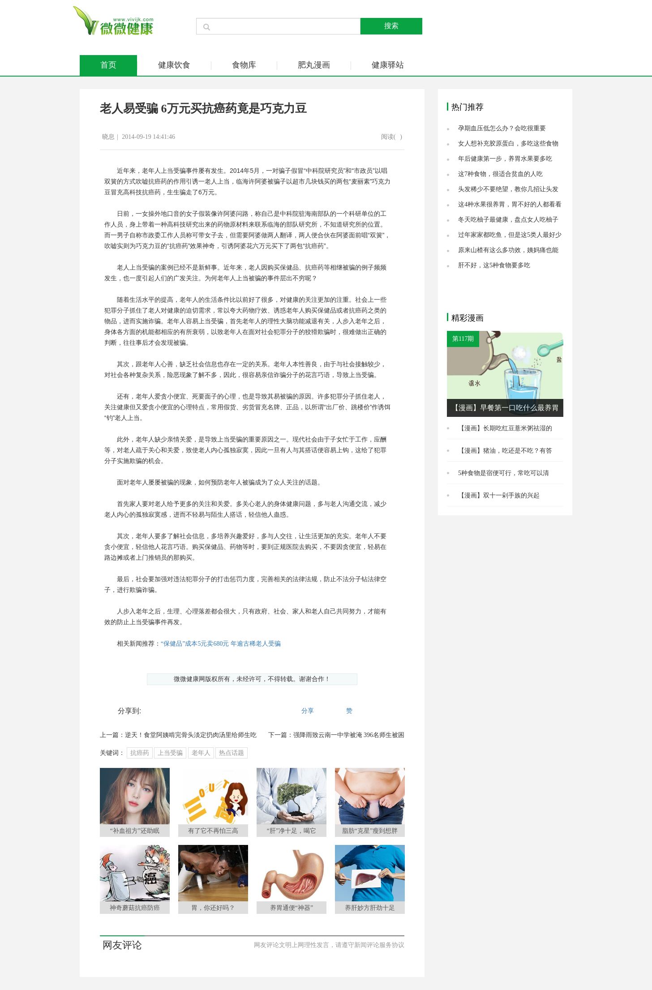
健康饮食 (174, 64)
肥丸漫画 (314, 64)
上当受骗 (170, 753)
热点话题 (231, 753)
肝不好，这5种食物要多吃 (494, 265)
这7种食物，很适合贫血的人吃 (500, 174)
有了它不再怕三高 (213, 830)
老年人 (201, 753)
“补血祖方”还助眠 (134, 830)
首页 (108, 64)
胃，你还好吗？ (213, 907)
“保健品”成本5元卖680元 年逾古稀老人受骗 (221, 643)
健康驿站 (388, 64)
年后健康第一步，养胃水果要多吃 (505, 158)
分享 (307, 710)
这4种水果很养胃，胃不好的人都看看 (510, 204)
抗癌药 (139, 753)
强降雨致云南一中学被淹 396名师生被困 (349, 735)
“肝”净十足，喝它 (291, 830)
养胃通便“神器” (291, 907)
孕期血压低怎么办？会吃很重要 (502, 128)
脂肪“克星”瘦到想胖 (370, 830)
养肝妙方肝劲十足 (370, 907)
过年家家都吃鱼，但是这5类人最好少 (510, 234)
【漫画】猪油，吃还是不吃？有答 (505, 450)
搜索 (391, 26)
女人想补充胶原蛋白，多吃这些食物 (508, 143)
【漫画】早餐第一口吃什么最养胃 (505, 407)
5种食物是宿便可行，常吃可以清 (503, 473)
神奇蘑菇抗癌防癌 (135, 907)
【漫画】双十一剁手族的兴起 (499, 495)
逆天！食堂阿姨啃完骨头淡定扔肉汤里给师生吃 (191, 735)
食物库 (244, 64)
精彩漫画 (467, 317)
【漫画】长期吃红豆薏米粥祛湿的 (505, 428)
